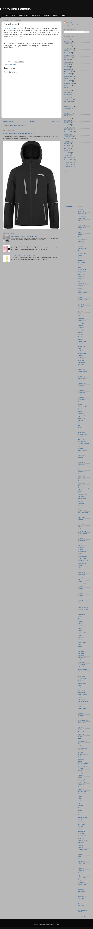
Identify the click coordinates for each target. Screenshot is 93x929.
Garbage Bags (82, 494)
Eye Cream (81, 437)
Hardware (81, 538)
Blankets (80, 264)
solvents (80, 805)
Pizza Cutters (82, 708)
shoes (80, 777)
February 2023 (68, 127)
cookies (80, 351)
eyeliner (80, 448)
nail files (80, 649)
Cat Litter (81, 306)
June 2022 (67, 146)
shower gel (81, 784)
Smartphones (82, 791)
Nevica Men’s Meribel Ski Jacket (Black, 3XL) (19, 133)
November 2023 (68, 106)
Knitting (80, 577)
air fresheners (82, 213)
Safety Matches (82, 741)
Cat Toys (80, 311)
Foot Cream (81, 478)
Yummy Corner (23, 16)
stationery (81, 822)
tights (79, 856)
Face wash (81, 464)
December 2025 (68, 48)
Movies (63, 16)
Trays (79, 880)
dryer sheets (81, 416)
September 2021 (69, 166)
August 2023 (67, 113)
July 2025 (67, 60)
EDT (79, 427)
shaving (80, 770)
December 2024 (68, 76)
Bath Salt (81, 246)
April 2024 (67, 94)
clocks (80, 332)
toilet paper (81, 861)
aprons (80, 220)
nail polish (81, 651)
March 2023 (67, 125)
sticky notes (81, 824)
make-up (80, 605)
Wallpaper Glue (82, 896)
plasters (80, 713)
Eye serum (81, 439)
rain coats (81, 727)
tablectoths (81, 842)
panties (80, 685)
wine (79, 908)
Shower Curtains (83, 782)
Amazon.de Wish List (50, 16)
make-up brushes (83, 607)
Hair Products (82, 522)
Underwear (81, 882)
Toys (79, 875)
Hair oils (80, 519)
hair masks (81, 517)
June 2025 (67, 62)
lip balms (80, 595)
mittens (80, 628)
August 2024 (67, 85)
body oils (80, 281)
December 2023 (68, 104)
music (80, 646)
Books (13, 16)
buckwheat (81, 295)
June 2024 (67, 90)
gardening (81, 496)
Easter (80, 423)
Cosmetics (81, 364)
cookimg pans (82, 353)
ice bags (80, 553)
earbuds (80, 420)
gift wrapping (82, 498)
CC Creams (81, 316)
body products (82, 283)
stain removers (82, 817)
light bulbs (81, 586)
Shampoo (81, 768)
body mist (81, 278)
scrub (79, 756)
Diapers (80, 402)
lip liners (80, 598)
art (79, 223)
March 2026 (67, 41)
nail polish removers (81, 654)
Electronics (81, 432)
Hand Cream (82, 531)
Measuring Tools (83, 619)
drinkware (81, 413)
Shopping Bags (82, 780)
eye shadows (82, 441)
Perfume (80, 697)
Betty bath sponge (13, 28)
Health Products (83, 540)
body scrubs (81, 285)
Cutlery (80, 381)
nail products (82, 657)
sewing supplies (82, 766)
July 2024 (67, 87)
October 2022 (68, 136)
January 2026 (68, 46)
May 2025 (67, 64)
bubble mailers (82, 292)
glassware (81, 503)
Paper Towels (82, 692)
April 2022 (67, 150)
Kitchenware (81, 574)
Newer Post (8, 121)
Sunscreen (81, 833)
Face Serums (82, 462)
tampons (80, 847)
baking (80, 234)
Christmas (81, 327)
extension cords (82, 434)
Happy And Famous (15, 9)
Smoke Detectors (83, 794)
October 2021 (68, 164)
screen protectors (83, 754)
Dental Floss (82, 390)
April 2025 (67, 67)
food (79, 474)
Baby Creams (82, 225)
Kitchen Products (83, 570)
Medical (80, 621)
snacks (80, 796)
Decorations (81, 385)
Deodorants (81, 392)
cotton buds (81, 367)
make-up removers (83, 609)
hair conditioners (83, 512)
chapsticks (81, 318)
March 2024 (67, 97)
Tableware (81, 845)
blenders (80, 267)
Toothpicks (81, 870)
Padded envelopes (83, 681)
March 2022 (67, 153)
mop (79, 635)
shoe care (81, 775)
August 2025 (67, 57)
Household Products (81, 548)
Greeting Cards (82, 510)
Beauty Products (83, 253)
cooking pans (82, 357)
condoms (81, 348)
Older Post (55, 121)
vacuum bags (82, 884)
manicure (81, 612)
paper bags (81, 690)
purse (80, 725)
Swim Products (82, 840)
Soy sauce (81, 808)
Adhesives (81, 209)
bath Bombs (81, 241)
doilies (80, 411)
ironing (80, 565)
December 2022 (68, 132)
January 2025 (68, 74)
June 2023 (67, 118)
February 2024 (68, 99)
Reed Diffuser (82, 732)
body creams (82, 271)
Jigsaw (80, 567)
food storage (82, 476)
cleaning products (83, 330)
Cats (79, 313)
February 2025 (68, 71)
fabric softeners (82, 450)
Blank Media (81, 262)
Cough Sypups (82, 371)
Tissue (80, 859)
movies (80, 639)
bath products (12, 64)
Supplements (82, 835)
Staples (80, 819)
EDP (79, 425)
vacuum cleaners (83, 887)
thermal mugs (82, 852)
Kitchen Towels (82, 572)
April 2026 (67, 39)
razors (80, 729)
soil (79, 803)
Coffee (80, 339)
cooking (80, 355)
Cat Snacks (81, 309)
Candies (80, 297)
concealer (81, 344)
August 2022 (67, 141)
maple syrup (81, 614)
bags (79, 232)
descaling (81, 397)
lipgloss (80, 600)
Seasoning (81, 759)
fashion (80, 467)
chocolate (81, 325)
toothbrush (81, 866)
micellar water (82, 626)
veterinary (81, 889)
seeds (80, 761)
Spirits (80, 815)
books (80, 288)
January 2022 (68, 157)
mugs (79, 644)
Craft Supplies (82, 374)
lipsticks (80, 602)
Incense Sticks (82, 556)
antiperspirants (82, 218)
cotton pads (81, 369)
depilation (81, 395)
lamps (80, 581)
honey (80, 543)
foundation (81, 481)
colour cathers (82, 341)
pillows (80, 706)
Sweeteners (81, 838)
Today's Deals (35, 16)
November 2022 (68, 134)
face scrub (81, 460)
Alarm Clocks (82, 216)
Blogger (57, 924)
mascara (80, 616)
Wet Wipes (81, 905)
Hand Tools (81, 536)
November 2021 (68, 162)
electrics (80, 430)
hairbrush (81, 529)
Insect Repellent (83, 560)
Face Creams (82, 453)
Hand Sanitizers (82, 533)
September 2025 (69, 55)
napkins (80, 660)
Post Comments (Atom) (18, 125)
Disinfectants (82, 409)
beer (79, 258)
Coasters (81, 337)
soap (79, 798)
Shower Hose (82, 787)
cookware (81, 360)
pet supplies (81, 699)
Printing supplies (83, 720)
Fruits (80, 485)
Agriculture (81, 211)
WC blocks (81, 901)
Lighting (80, 588)
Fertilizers (81, 469)
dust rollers (81, 418)
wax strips (81, 898)
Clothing (80, 334)
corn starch (81, 362)
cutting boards (82, 383)
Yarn (79, 914)
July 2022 (67, 143)
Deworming (81, 399)
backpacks (81, 230)
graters (80, 508)
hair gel (80, 515)
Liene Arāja (69, 22)
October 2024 (68, 81)
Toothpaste (81, 868)
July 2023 (67, 115)
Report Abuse (69, 206)
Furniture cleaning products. (83, 488)
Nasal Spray (81, 664)
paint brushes (82, 683)
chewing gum (82, 323)
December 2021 (68, 160)
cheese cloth (82, 320)
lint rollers (81, 593)
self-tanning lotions (83, 763)
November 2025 (68, 50)
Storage (80, 826)
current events (82, 378)
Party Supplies (82, 694)
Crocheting (81, 376)
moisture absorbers (84, 633)
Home (6, 16)
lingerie (80, 591)
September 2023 (69, 111)
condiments (81, 346)
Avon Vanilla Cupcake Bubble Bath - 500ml (23, 256)
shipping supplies (83, 773)
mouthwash (81, 637)
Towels (80, 873)
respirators (81, 734)
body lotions (81, 276)
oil (79, 671)
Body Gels (81, 274)
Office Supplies (82, 669)
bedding (80, 255)
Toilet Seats (81, 863)
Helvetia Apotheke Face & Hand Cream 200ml (24, 236)
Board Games (82, 269)
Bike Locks (81, 260)
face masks (81, 455)
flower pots (81, 471)
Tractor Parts (82, 877)
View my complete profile (71, 25)
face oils (80, 457)
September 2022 (69, 139)
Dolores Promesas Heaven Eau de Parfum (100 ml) (26, 246)
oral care (80, 674)
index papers (82, 558)
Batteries (80, 251)
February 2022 (68, 155)
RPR (79, 739)
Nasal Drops (81, 662)
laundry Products (83, 584)
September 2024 (69, 83)
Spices (80, 812)
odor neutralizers (83, 667)
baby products (82, 227)
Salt (79, 743)
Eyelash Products (83, 446)
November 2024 (68, 78)
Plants (80, 711)
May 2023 (67, 120)
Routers (80, 736)
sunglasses (81, 831)
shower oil (81, 789)
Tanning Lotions (82, 849)
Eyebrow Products (83, 443)
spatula (80, 810)
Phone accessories (83, 701)
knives (80, 579)
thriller (80, 854)
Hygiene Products (83, 551)
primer (80, 718)
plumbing (81, 715)
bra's (79, 290)
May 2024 (67, 92)
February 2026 (68, 43)
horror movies (82, 545)
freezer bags (82, 483)
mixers (80, 630)
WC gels (80, 903)
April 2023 (67, 122)
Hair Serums (82, 524)
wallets (80, 894)
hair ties (80, 526)
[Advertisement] (77, 190)
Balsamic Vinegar (83, 239)
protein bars (81, 722)
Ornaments (81, 676)
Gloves (80, 505)
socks (80, 801)
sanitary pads (82, 746)
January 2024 (68, 101)
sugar (80, 828)
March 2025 (67, 69)
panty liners (81, 688)
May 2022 (67, 148)
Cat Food (81, 304)
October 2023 (68, 108)
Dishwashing (82, 406)
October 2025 (68, 53)
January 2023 (68, 129)
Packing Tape (82, 678)
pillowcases (81, 704)
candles (80, 302)
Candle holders (82, 299)
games (80, 491)
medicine (81, 623)
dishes (80, 404)
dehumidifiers (82, 388)
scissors (80, 752)
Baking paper (82, 237)
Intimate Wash (82, 563)
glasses (80, 501)
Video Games (82, 891)
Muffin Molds (82, 642)
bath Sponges (82, 248)
